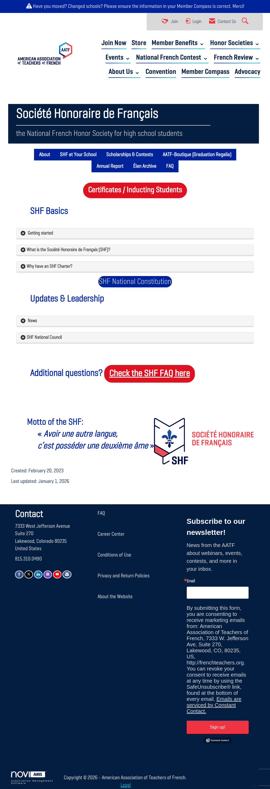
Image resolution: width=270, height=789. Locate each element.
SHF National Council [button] (44, 337)
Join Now (114, 43)
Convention (161, 72)
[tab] (135, 233)
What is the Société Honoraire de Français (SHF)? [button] (69, 250)
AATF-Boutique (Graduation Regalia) (197, 154)
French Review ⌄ (237, 57)
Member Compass (194, 6)
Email (191, 581)
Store (139, 43)
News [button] (32, 321)
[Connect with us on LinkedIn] (38, 574)
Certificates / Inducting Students (135, 190)
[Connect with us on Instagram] (48, 574)
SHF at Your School (78, 154)
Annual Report (110, 166)
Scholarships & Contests (129, 154)
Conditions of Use (114, 555)
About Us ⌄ (124, 72)
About (44, 154)
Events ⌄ (118, 57)
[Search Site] (246, 21)
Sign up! (217, 727)
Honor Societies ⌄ (235, 43)
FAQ (169, 166)
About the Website (115, 596)
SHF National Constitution (135, 282)
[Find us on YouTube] (57, 574)
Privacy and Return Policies (124, 575)
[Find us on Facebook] (19, 574)
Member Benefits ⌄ (178, 43)
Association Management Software (32, 778)
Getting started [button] (40, 233)
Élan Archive (144, 166)
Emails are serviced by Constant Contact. (214, 705)
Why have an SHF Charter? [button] (49, 266)
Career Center (111, 534)
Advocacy (247, 72)
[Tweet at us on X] (29, 574)
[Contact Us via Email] (66, 574)
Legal (125, 785)
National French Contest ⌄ (172, 57)
